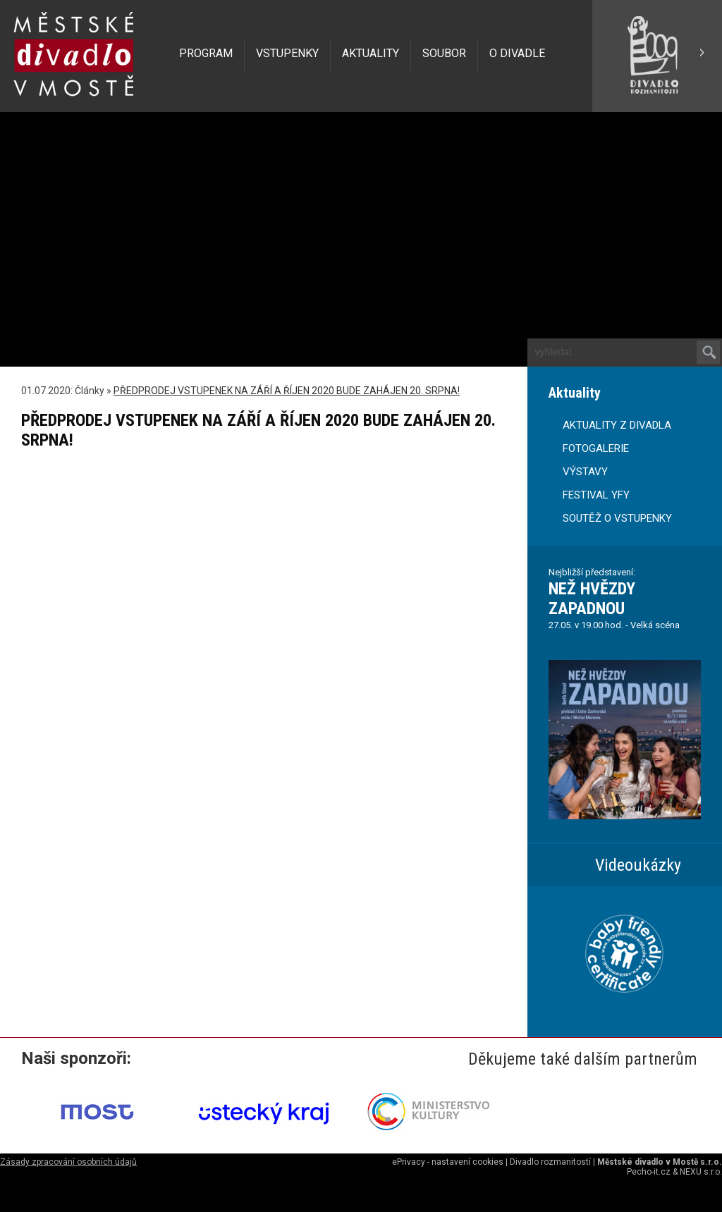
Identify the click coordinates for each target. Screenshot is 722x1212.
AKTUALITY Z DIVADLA (617, 425)
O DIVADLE (517, 53)
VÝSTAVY (585, 471)
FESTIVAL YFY (596, 495)
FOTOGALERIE (596, 448)
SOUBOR (444, 53)
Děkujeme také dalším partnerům (582, 1059)
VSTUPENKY (287, 53)
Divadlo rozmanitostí (550, 1162)
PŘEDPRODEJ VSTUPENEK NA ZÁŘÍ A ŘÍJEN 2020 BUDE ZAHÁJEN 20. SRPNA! (287, 390)
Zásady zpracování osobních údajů (68, 1162)
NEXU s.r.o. (701, 1172)
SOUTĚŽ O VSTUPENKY (617, 518)
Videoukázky (638, 865)
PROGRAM (206, 53)
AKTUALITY (370, 53)
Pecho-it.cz (649, 1172)
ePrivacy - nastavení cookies (447, 1162)
